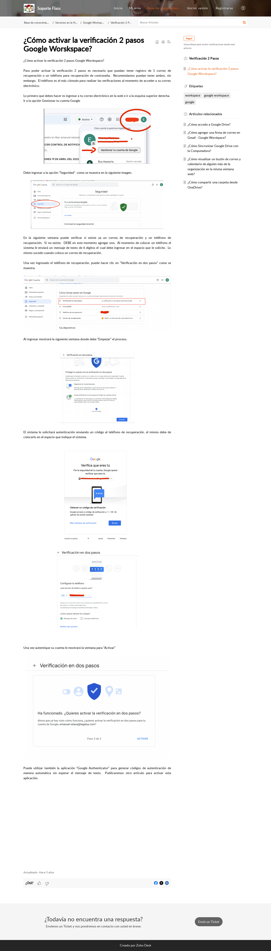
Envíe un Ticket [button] (208, 922)
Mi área (135, 8)
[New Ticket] (209, 922)
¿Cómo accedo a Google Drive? (209, 124)
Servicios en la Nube (67, 22)
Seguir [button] (189, 38)
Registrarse (224, 8)
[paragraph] (97, 462)
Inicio (118, 8)
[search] (193, 22)
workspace (192, 95)
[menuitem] (118, 8)
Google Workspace (95, 22)
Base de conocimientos (165, 8)
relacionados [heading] (205, 114)
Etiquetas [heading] (196, 86)
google (189, 102)
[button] (243, 8)
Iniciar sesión (197, 8)
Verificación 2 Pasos (122, 22)
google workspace (216, 95)
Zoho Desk (143, 945)
